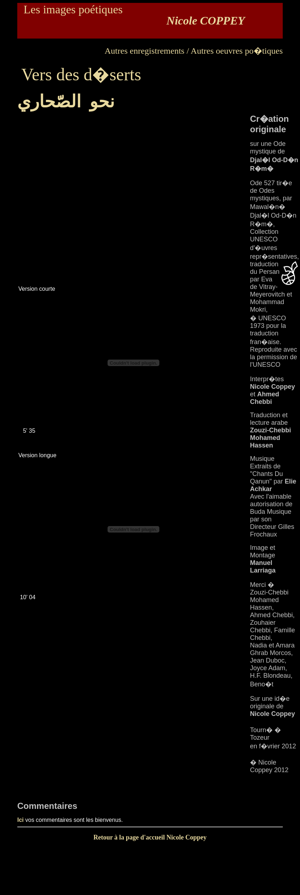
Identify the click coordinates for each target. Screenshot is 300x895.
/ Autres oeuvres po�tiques (235, 50)
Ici (20, 820)
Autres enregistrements (145, 50)
